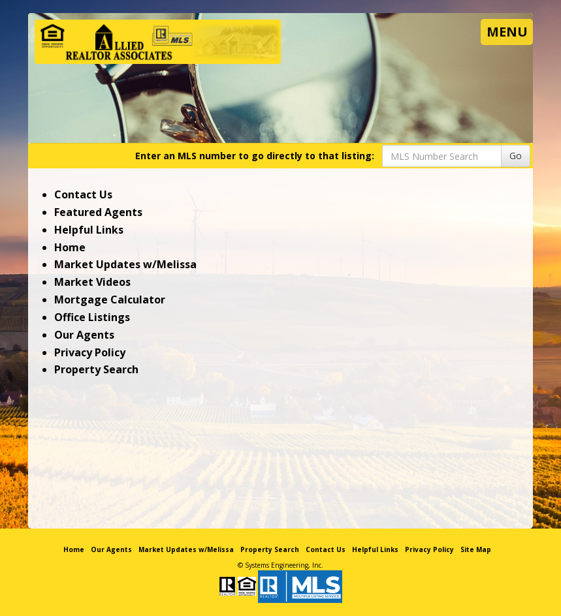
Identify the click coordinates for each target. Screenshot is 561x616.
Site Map (475, 549)
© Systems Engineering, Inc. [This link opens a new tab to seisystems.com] (280, 565)
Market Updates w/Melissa (125, 264)
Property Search (96, 369)
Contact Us (83, 194)
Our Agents (84, 335)
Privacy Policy (89, 352)
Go (515, 155)
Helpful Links (88, 230)
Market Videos (92, 282)
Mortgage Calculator (109, 299)
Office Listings (92, 317)
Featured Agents (98, 212)
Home (70, 247)
